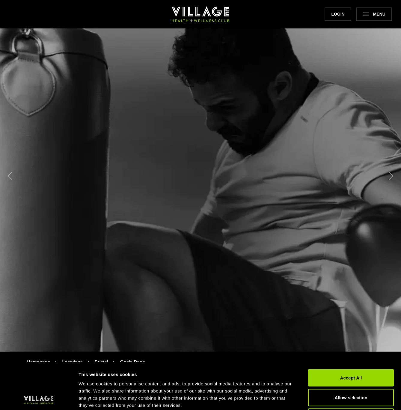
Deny (351, 370)
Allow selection (350, 351)
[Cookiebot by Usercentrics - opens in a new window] (39, 398)
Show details (314, 398)
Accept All (351, 331)
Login (337, 14)
